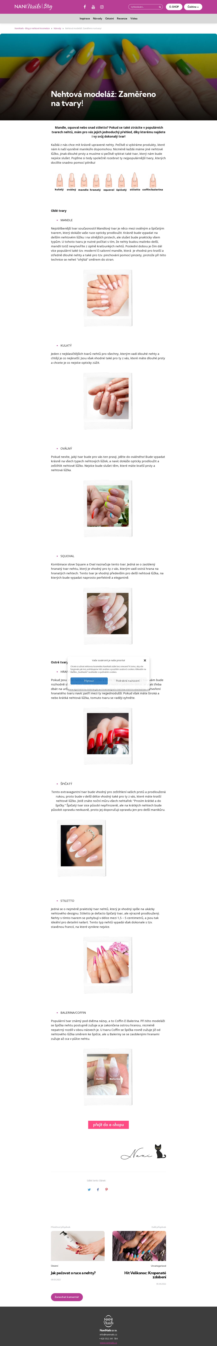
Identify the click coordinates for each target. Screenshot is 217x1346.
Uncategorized (158, 1266)
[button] (144, 660)
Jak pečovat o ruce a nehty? (74, 1272)
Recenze (122, 18)
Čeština (192, 6)
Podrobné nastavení (128, 680)
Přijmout (89, 680)
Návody (97, 18)
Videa (133, 18)
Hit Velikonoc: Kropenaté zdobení (144, 1274)
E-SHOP (174, 6)
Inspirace (85, 18)
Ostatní (109, 18)
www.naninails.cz (108, 1342)
